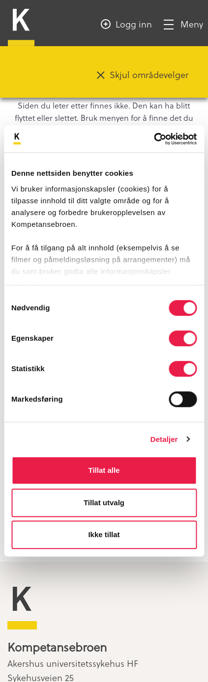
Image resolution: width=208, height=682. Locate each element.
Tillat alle (104, 470)
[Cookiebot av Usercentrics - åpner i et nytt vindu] (154, 139)
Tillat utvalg (104, 502)
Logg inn (134, 23)
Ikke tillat (103, 534)
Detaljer (164, 439)
